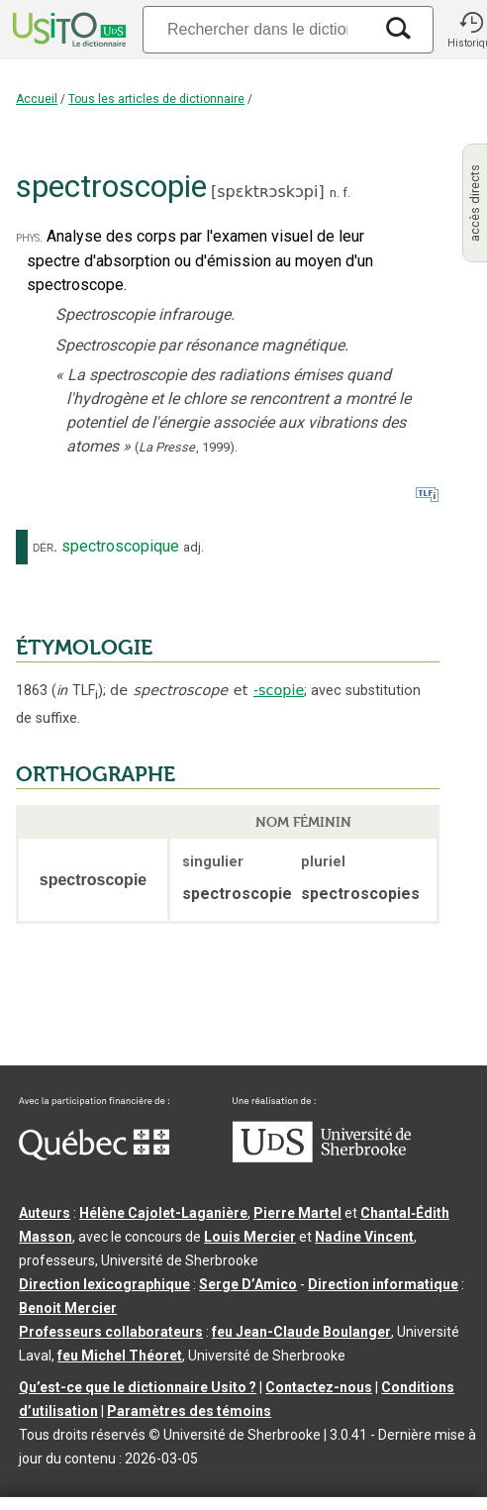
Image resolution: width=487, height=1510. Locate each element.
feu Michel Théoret (119, 1355)
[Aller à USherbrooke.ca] (322, 1157)
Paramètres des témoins (189, 1411)
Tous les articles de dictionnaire (156, 99)
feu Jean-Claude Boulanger (301, 1332)
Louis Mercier (250, 1237)
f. (346, 192)
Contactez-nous (318, 1387)
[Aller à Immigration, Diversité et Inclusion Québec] (94, 1155)
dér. (45, 546)
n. (335, 192)
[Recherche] (257, 29)
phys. (29, 237)
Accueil (36, 99)
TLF (77, 690)
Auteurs (44, 1213)
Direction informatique (383, 1284)
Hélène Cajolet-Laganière (163, 1213)
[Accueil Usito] (67, 29)
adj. (193, 547)
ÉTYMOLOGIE (84, 647)
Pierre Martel (297, 1213)
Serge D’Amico (248, 1284)
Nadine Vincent (364, 1237)
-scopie (278, 690)
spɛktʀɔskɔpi (267, 191)
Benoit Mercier (68, 1308)
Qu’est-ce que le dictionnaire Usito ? (137, 1387)
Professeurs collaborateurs (111, 1332)
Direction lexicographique (104, 1284)
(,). (186, 447)
